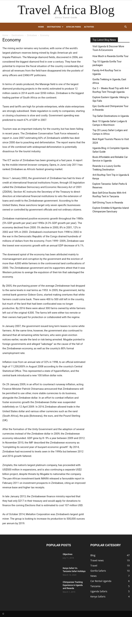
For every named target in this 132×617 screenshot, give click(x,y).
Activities (89, 26)
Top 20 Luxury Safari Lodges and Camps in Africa (109, 132)
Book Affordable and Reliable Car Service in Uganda (110, 159)
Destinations (55, 26)
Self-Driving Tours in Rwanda (107, 202)
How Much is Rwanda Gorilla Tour (110, 56)
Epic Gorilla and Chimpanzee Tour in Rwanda (110, 108)
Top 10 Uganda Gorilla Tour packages (107, 63)
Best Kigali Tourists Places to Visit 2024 (110, 141)
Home (41, 26)
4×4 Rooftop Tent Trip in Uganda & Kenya (110, 177)
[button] (125, 27)
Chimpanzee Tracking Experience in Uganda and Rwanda (73, 585)
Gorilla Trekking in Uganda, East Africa (109, 81)
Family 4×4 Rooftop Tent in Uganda (106, 72)
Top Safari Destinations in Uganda (110, 116)
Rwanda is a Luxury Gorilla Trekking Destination (106, 168)
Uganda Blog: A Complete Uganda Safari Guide (110, 150)
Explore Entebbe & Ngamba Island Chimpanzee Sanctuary (110, 210)
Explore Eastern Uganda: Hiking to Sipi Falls (110, 99)
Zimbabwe (32, 35)
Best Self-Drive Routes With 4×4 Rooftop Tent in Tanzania (109, 194)
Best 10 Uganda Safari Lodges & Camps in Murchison (109, 123)
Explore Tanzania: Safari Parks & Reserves (109, 185)
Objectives (67, 554)
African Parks (73, 26)
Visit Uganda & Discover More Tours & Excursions (108, 48)
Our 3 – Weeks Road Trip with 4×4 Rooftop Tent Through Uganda (110, 90)
